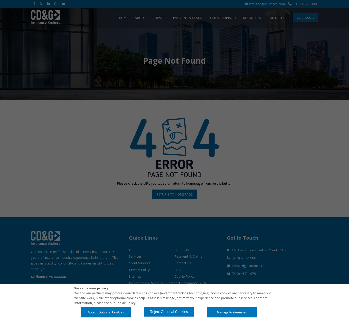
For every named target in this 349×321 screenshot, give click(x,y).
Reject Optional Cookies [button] (169, 312)
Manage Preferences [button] (232, 312)
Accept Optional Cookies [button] (106, 312)
